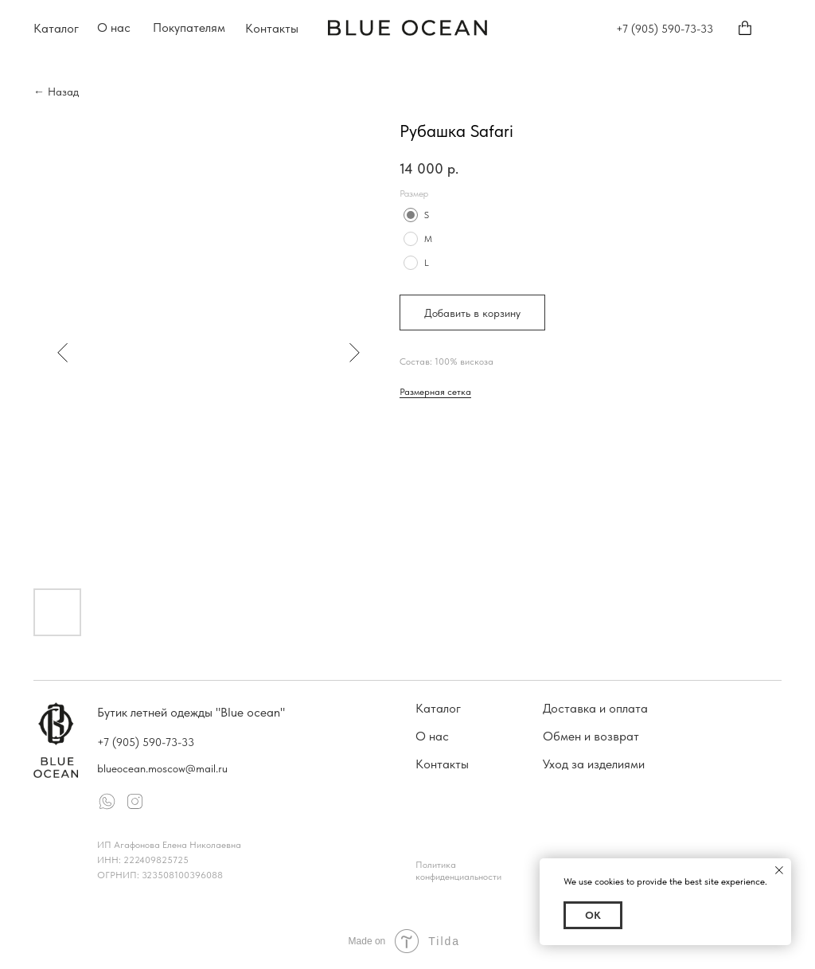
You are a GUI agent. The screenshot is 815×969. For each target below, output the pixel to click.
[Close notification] (779, 870)
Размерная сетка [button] (435, 391)
